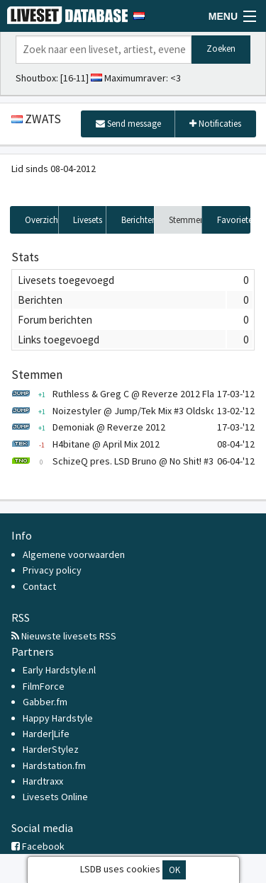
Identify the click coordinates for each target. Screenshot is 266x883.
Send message (128, 124)
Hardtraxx (43, 781)
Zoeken (220, 48)
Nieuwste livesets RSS (63, 636)
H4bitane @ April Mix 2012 (85, 444)
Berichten (138, 220)
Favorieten (233, 220)
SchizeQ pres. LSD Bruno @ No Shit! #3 (112, 461)
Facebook (38, 846)
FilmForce (44, 686)
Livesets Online (55, 796)
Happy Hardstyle (58, 718)
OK (174, 870)
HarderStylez (51, 749)
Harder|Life (46, 733)
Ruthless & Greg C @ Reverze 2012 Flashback (128, 393)
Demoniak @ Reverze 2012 (88, 427)
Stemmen (185, 220)
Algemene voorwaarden (74, 554)
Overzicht (42, 220)
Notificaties (215, 124)
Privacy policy (52, 570)
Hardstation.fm (54, 765)
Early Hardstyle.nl (59, 669)
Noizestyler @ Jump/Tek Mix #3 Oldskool (117, 410)
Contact (39, 586)
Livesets (87, 220)
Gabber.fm (45, 701)
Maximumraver (135, 78)
